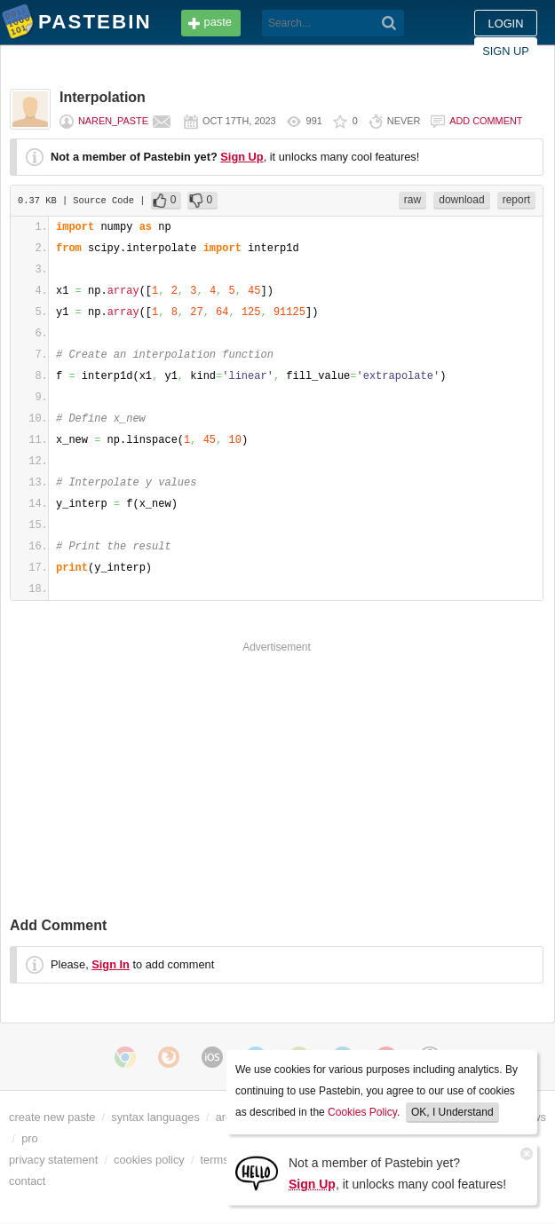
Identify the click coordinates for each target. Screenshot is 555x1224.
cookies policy (149, 1159)
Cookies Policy (362, 1112)
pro (29, 1138)
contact (27, 1181)
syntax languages (155, 1117)
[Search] (389, 23)
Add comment (485, 120)
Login (506, 23)
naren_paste (113, 120)
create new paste (52, 1117)
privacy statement (53, 1159)
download (461, 199)
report (516, 199)
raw (412, 199)
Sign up (505, 51)
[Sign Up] (256, 1172)
